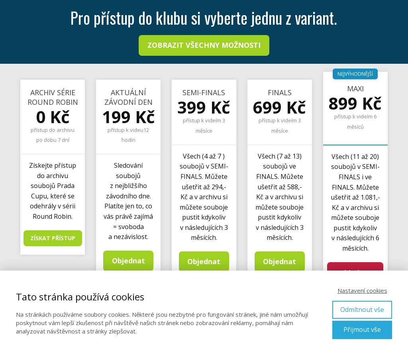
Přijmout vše (362, 329)
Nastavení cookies (362, 290)
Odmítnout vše (362, 309)
